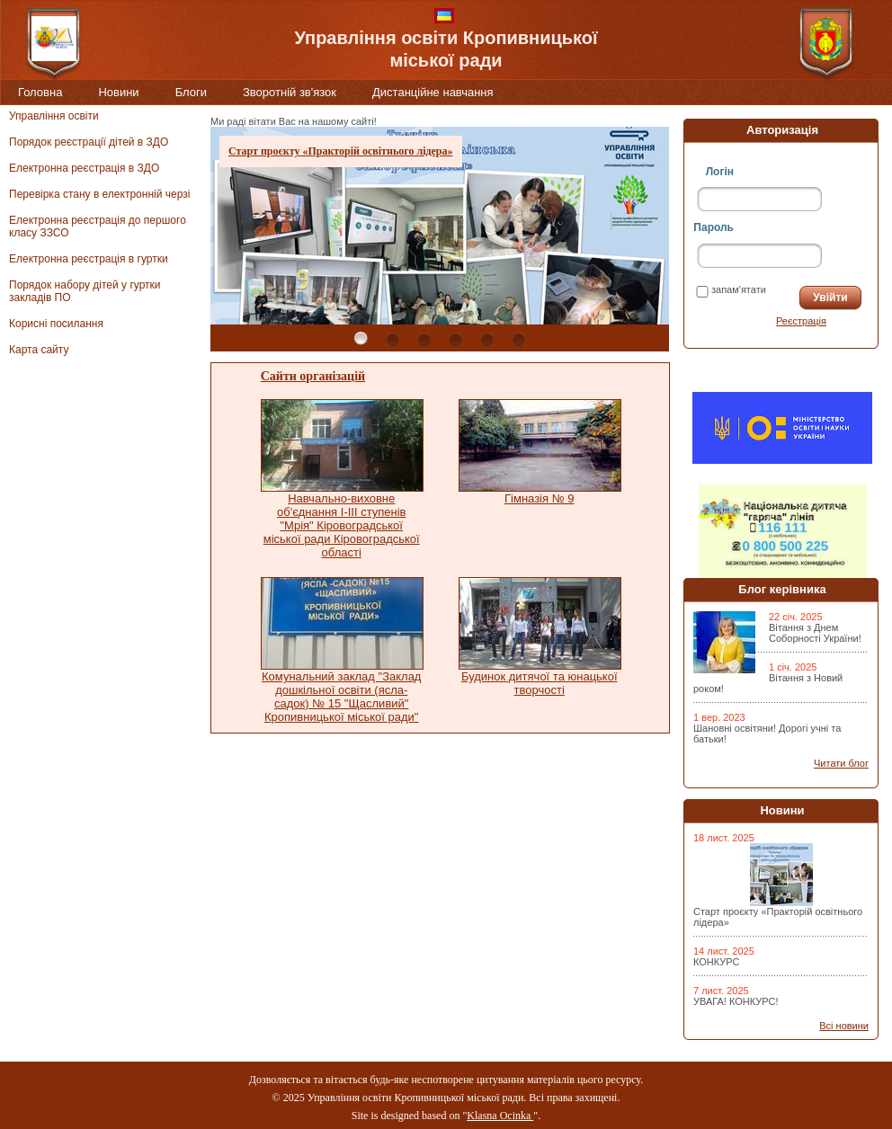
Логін (720, 171)
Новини (118, 92)
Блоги (191, 92)
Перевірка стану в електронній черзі (99, 194)
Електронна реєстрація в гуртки (88, 259)
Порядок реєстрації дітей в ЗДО (88, 142)
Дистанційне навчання (433, 92)
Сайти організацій (313, 376)
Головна (40, 92)
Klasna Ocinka (500, 1115)
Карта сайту (38, 349)
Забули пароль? (733, 321)
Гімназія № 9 (539, 498)
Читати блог (841, 763)
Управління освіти (54, 116)
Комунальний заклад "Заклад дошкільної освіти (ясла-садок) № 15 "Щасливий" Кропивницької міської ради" (341, 697)
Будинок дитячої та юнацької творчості (539, 683)
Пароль (713, 227)
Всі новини (844, 1025)
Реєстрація (801, 321)
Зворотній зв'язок (289, 92)
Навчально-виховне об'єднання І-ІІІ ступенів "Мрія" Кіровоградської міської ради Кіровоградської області (341, 525)
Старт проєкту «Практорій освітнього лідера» (340, 151)
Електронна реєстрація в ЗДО (84, 168)
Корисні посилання (56, 323)
